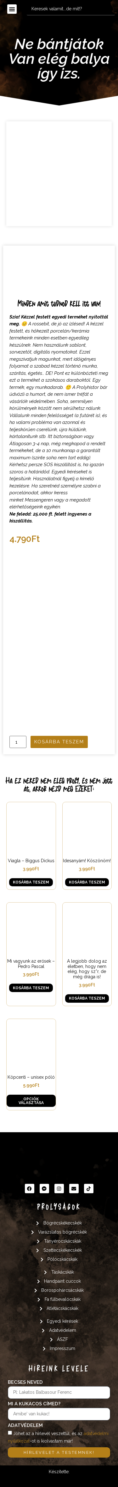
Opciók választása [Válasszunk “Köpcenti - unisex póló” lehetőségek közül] (31, 1101)
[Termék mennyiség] (17, 742)
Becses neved (25, 1382)
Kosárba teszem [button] (31, 882)
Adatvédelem (25, 1425)
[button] (12, 9)
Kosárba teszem (59, 742)
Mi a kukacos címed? (34, 1404)
